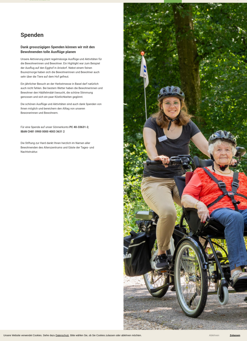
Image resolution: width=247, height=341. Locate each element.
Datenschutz (62, 335)
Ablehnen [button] (214, 335)
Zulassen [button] (235, 335)
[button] (142, 335)
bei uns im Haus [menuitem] (105, 5)
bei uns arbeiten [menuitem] (132, 5)
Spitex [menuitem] (209, 5)
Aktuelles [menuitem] (155, 5)
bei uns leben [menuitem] (80, 5)
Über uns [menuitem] (172, 5)
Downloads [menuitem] (192, 5)
